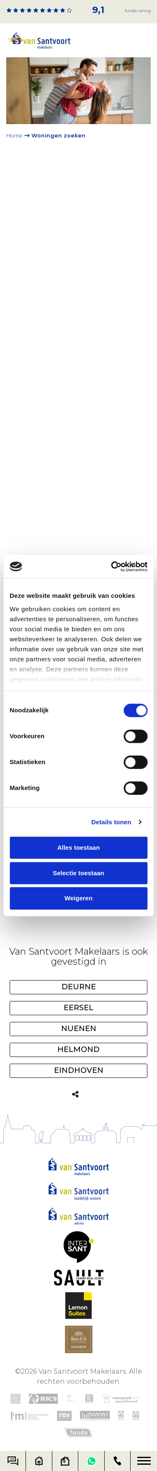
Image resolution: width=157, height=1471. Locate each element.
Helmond (78, 1049)
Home (14, 135)
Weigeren (78, 898)
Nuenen (78, 1028)
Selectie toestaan (78, 873)
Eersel (78, 1007)
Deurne (79, 986)
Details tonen (111, 822)
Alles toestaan (78, 847)
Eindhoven (78, 1070)
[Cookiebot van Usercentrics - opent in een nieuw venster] (111, 566)
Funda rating (138, 10)
